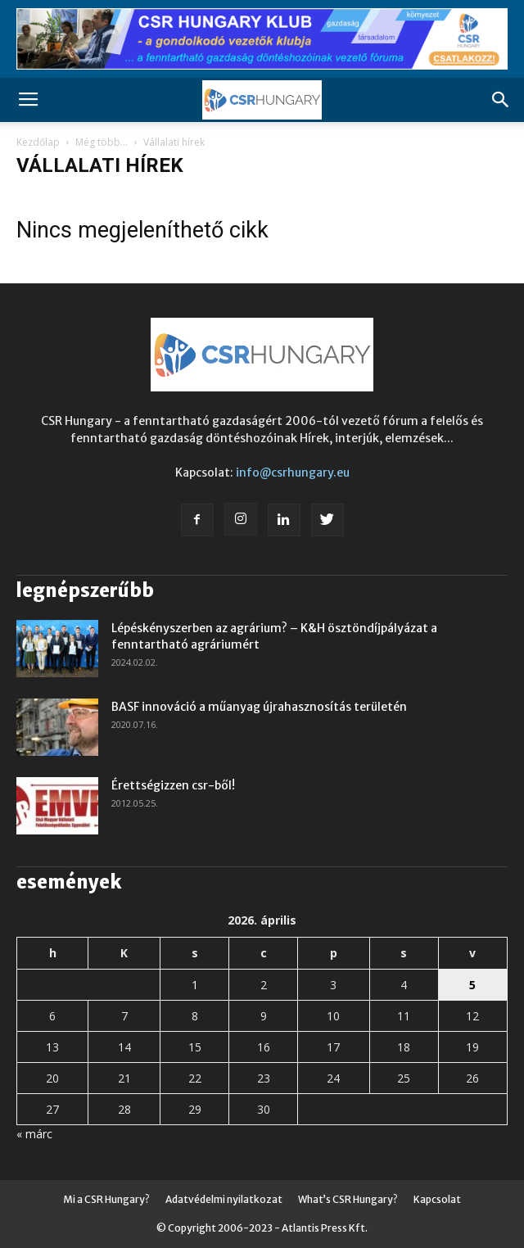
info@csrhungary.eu (293, 472)
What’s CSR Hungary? (348, 1199)
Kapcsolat (437, 1199)
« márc (34, 1134)
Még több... (101, 142)
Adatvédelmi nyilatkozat (223, 1199)
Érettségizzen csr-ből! (173, 785)
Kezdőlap (38, 142)
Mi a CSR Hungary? (106, 1199)
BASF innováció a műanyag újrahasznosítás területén (259, 706)
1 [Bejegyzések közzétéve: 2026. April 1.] (195, 985)
